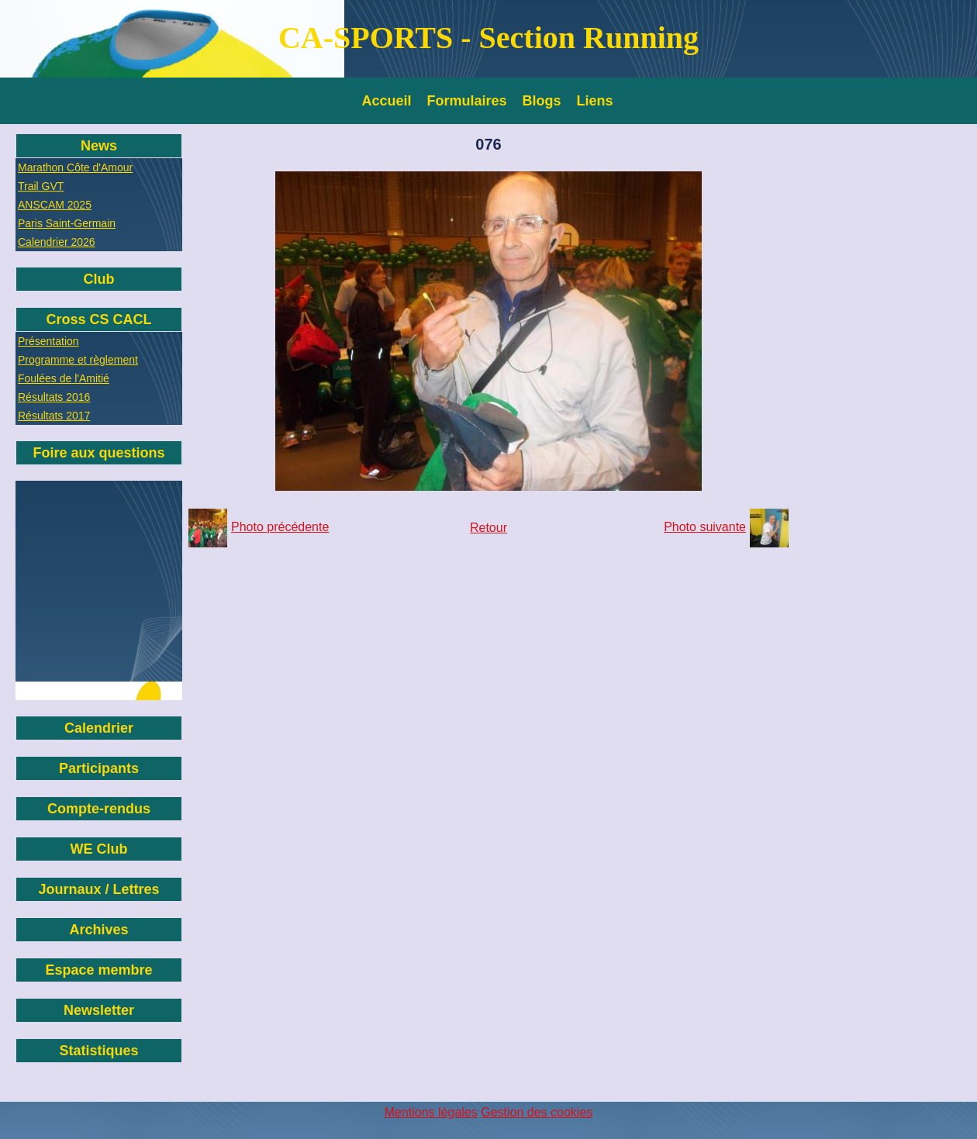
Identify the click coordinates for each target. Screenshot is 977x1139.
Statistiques (98, 1050)
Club (99, 279)
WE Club (99, 849)
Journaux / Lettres (98, 889)
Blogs (542, 101)
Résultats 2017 (54, 415)
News (99, 146)
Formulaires (467, 101)
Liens (595, 101)
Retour (488, 527)
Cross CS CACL (98, 319)
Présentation (48, 341)
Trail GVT (41, 186)
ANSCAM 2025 (54, 204)
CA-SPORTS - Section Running (488, 37)
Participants (99, 768)
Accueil (387, 101)
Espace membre (98, 970)
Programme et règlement (78, 360)
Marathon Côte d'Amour (75, 167)
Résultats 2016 (54, 397)
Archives (98, 929)
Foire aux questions (98, 453)
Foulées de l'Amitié (63, 378)
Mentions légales (431, 1112)
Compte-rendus (98, 808)
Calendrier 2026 (56, 242)
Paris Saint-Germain (67, 223)
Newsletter (99, 1010)
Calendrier (98, 728)
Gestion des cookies (536, 1112)
